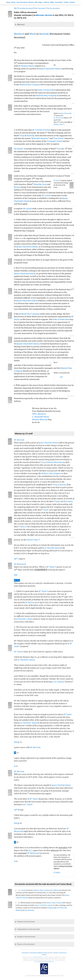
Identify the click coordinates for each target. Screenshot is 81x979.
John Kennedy (29, 910)
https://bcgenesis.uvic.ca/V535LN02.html (44, 961)
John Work (60, 908)
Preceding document (25, 8)
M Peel (17, 580)
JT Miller (57, 872)
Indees (46, 2)
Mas (52, 2)
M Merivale (19, 440)
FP (15, 752)
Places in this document (26, 944)
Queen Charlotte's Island (49, 68)
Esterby (63, 484)
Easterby (30, 135)
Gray (22, 135)
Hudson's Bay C (59, 124)
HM (15, 575)
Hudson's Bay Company (29, 84)
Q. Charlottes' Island (28, 723)
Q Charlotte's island (24, 619)
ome (8, 2)
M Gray (56, 180)
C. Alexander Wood (40, 416)
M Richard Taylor (26, 66)
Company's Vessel (54, 141)
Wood (32, 33)
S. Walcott (55, 890)
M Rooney (29, 602)
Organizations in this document (28, 929)
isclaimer (59, 2)
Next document (39, 8)
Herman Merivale (40, 419)
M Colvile (46, 195)
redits (66, 2)
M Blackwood (20, 564)
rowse (31, 2)
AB (61, 377)
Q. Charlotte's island (26, 659)
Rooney (17, 187)
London (69, 501)
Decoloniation (22, 2)
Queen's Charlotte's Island (27, 343)
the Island (18, 148)
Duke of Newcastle (46, 90)
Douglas (50, 908)
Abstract (21, 24)
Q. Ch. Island (57, 681)
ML (15, 8)
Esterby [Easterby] (54, 462)
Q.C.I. (30, 850)
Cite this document (53, 8)
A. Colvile (22, 890)
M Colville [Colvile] (41, 130)
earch (72, 2)
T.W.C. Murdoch (39, 414)
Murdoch (19, 33)
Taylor (57, 501)
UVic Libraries (54, 953)
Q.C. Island (27, 804)
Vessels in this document (26, 937)
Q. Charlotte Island (52, 548)
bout (13, 2)
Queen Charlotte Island (48, 442)
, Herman (44, 15)
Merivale (44, 33)
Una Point (58, 138)
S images (39, 2)
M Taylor (51, 567)
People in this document (26, 922)
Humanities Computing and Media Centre (34, 953)
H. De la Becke (58, 118)
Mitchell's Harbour (40, 138)
